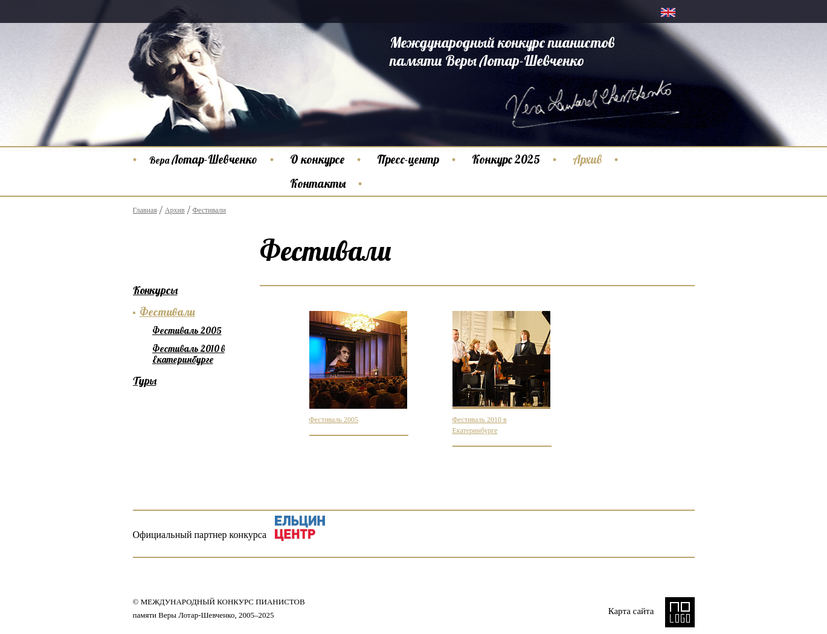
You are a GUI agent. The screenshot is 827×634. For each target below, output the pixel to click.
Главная (145, 210)
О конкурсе (317, 159)
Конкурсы (155, 290)
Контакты (318, 183)
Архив (587, 159)
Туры (144, 381)
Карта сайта (631, 611)
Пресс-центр (408, 159)
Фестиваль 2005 (334, 419)
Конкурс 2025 (506, 159)
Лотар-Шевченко (203, 159)
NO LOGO (680, 612)
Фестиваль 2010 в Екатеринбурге (188, 354)
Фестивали (209, 210)
